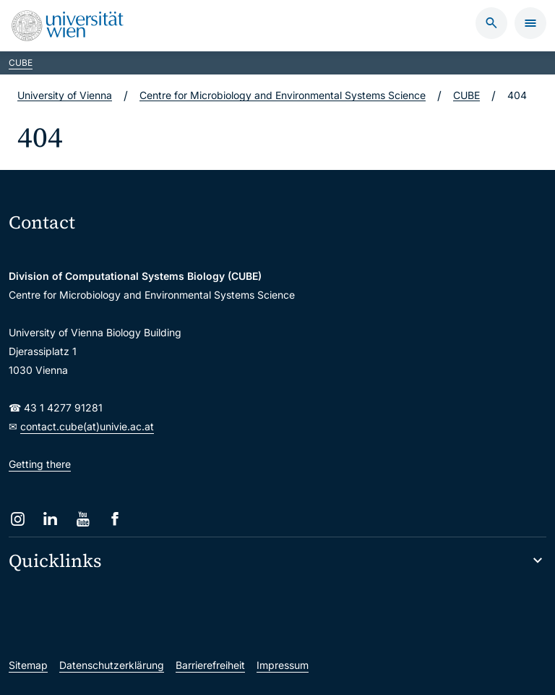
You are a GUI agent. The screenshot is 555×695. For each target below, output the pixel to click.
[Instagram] (18, 519)
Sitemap (28, 665)
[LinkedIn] (50, 519)
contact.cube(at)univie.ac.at (87, 426)
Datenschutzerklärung (111, 665)
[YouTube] (83, 519)
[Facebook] (115, 519)
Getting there (40, 464)
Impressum (283, 665)
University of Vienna (64, 95)
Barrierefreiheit (210, 665)
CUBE (21, 62)
